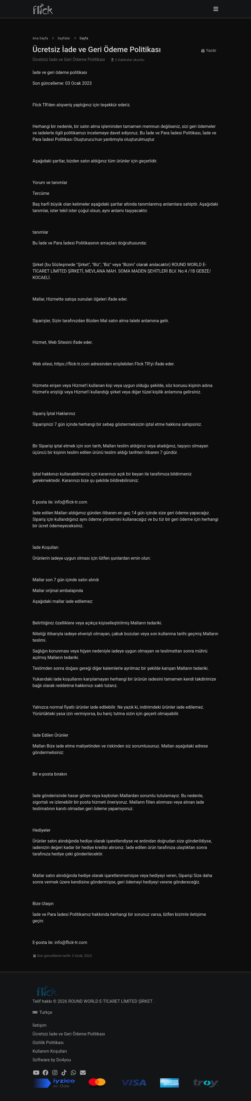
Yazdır (208, 50)
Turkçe (42, 1012)
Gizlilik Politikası (48, 1042)
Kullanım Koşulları (50, 1051)
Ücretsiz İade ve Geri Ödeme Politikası (69, 1034)
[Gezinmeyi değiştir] (216, 9)
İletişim (40, 1025)
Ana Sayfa (40, 38)
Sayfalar (63, 38)
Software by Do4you (52, 1059)
